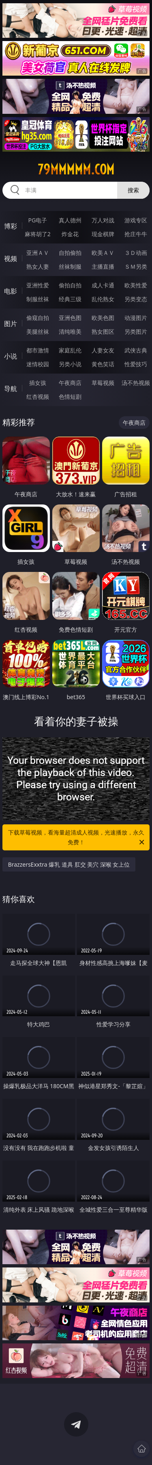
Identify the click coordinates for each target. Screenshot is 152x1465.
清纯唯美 (70, 331)
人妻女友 (103, 350)
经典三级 (70, 299)
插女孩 (37, 383)
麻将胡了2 (38, 234)
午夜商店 (70, 383)
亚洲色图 (70, 318)
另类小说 (70, 364)
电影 (10, 291)
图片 (10, 323)
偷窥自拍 (37, 318)
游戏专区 (135, 220)
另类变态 (135, 299)
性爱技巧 (135, 364)
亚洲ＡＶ (37, 252)
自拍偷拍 (70, 252)
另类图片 (135, 331)
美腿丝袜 (37, 331)
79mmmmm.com (76, 169)
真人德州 (70, 220)
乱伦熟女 (103, 299)
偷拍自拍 (70, 285)
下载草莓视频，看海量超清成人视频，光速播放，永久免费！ (77, 837)
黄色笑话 (103, 364)
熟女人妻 (37, 266)
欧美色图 (103, 318)
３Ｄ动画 (135, 252)
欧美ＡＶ (103, 252)
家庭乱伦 (70, 350)
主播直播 (103, 266)
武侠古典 (135, 350)
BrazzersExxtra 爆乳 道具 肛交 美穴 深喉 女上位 (69, 864)
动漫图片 (135, 318)
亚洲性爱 (37, 285)
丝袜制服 (70, 266)
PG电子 (37, 220)
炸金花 (70, 234)
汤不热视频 (136, 383)
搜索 (133, 190)
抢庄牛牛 (135, 234)
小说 (10, 356)
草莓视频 (103, 383)
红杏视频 (37, 396)
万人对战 (103, 220)
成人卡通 (103, 285)
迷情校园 (37, 364)
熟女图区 (103, 331)
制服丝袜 (37, 299)
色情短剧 (70, 396)
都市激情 (37, 350)
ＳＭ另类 (135, 266)
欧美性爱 (135, 285)
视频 (10, 258)
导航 (10, 388)
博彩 (10, 226)
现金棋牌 (103, 234)
